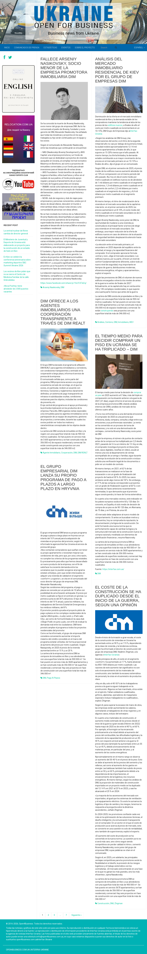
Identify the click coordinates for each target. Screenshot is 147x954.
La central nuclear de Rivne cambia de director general (16, 232)
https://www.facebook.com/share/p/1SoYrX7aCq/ (63, 283)
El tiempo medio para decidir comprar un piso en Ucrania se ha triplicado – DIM (118, 342)
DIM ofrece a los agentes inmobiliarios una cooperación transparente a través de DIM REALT (62, 312)
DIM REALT (83, 452)
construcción (103, 903)
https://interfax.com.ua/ (113, 569)
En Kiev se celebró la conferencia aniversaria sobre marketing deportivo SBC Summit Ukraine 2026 (17, 261)
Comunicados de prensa (26, 47)
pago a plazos (53, 678)
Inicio (7, 47)
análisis (100, 322)
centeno (109, 322)
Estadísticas (50, 47)
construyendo (107, 310)
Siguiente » (76, 915)
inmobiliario (123, 322)
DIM (62, 287)
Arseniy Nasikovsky (51, 287)
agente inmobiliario (51, 452)
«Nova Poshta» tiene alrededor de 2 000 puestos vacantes (16, 289)
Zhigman (118, 903)
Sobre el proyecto (85, 47)
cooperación (67, 452)
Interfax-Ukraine (40, 950)
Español (139, 47)
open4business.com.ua (18, 950)
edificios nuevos (115, 125)
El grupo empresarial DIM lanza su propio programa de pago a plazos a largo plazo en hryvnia (63, 477)
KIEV (131, 322)
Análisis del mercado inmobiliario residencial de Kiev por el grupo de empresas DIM (117, 70)
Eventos (65, 47)
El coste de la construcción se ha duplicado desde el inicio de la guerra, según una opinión (118, 596)
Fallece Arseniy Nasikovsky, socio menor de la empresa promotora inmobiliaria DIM (63, 68)
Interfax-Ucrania (111, 655)
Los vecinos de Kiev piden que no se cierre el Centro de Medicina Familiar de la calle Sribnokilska (17, 275)
